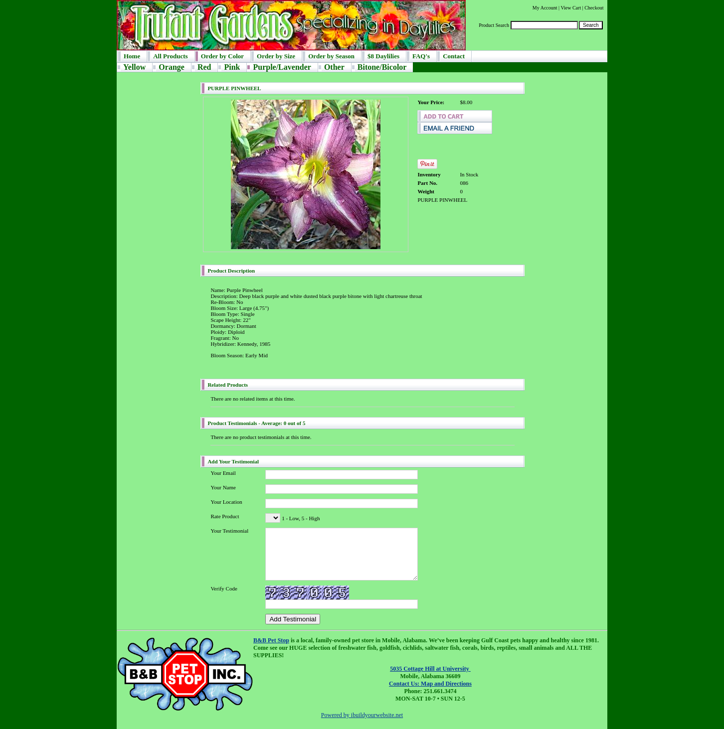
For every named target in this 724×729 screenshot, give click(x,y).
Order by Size (276, 56)
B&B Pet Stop (271, 640)
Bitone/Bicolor (382, 67)
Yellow (134, 67)
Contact (454, 56)
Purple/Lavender (282, 67)
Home (132, 56)
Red (204, 67)
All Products (170, 56)
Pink (232, 67)
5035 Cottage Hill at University (430, 668)
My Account (545, 7)
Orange (171, 67)
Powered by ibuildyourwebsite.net (362, 715)
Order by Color (222, 56)
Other (334, 67)
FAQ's (421, 56)
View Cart (570, 7)
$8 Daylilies (383, 56)
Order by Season (331, 56)
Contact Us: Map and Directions (430, 683)
